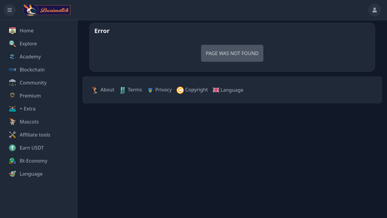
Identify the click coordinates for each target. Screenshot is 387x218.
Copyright (192, 90)
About (103, 90)
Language (228, 90)
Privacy (159, 90)
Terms (130, 90)
